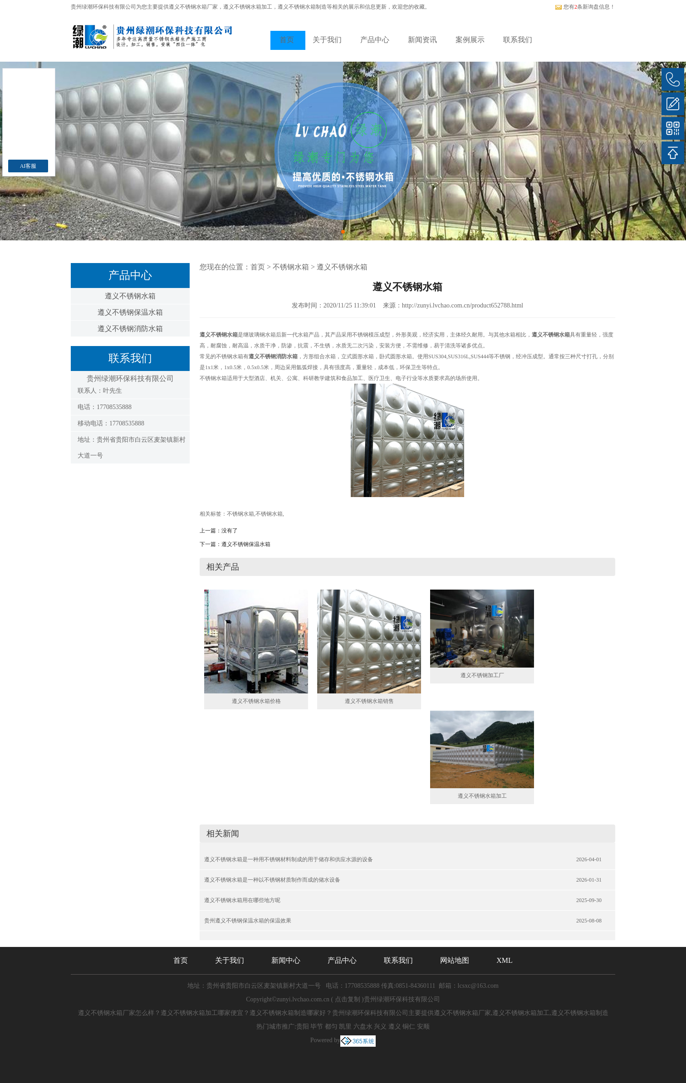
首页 (286, 40)
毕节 (316, 1026)
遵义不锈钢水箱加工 (482, 796)
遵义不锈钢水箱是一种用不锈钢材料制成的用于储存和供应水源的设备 (288, 859)
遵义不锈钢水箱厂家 (193, 7)
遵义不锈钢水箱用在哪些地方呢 (242, 900)
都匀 (331, 1026)
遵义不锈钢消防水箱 (130, 328)
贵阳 (302, 1026)
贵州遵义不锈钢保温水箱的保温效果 (247, 920)
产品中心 (374, 40)
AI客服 (28, 166)
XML (504, 960)
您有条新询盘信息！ (585, 7)
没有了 (229, 530)
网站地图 (454, 960)
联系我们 (517, 40)
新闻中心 (285, 960)
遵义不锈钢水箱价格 (256, 701)
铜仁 (408, 1026)
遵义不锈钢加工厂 (482, 675)
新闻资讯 (422, 40)
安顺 (423, 1026)
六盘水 (362, 1026)
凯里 (345, 1026)
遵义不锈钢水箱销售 (369, 701)
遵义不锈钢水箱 (130, 296)
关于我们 (327, 40)
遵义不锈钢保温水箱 (130, 312)
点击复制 (347, 999)
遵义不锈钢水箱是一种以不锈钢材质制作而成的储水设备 (272, 880)
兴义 (380, 1026)
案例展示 (470, 40)
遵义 (394, 1026)
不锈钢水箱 (291, 267)
